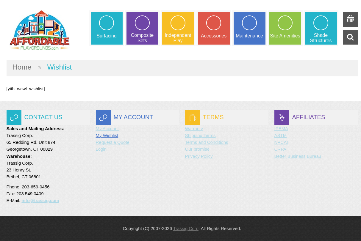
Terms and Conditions (206, 142)
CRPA (280, 149)
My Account (107, 128)
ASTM (280, 135)
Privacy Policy (199, 156)
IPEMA (281, 128)
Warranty (194, 128)
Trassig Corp (186, 228)
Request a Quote (112, 142)
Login (101, 149)
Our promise (197, 149)
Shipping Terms (200, 135)
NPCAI (281, 142)
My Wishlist (107, 135)
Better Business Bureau (297, 156)
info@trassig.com (40, 200)
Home (22, 67)
